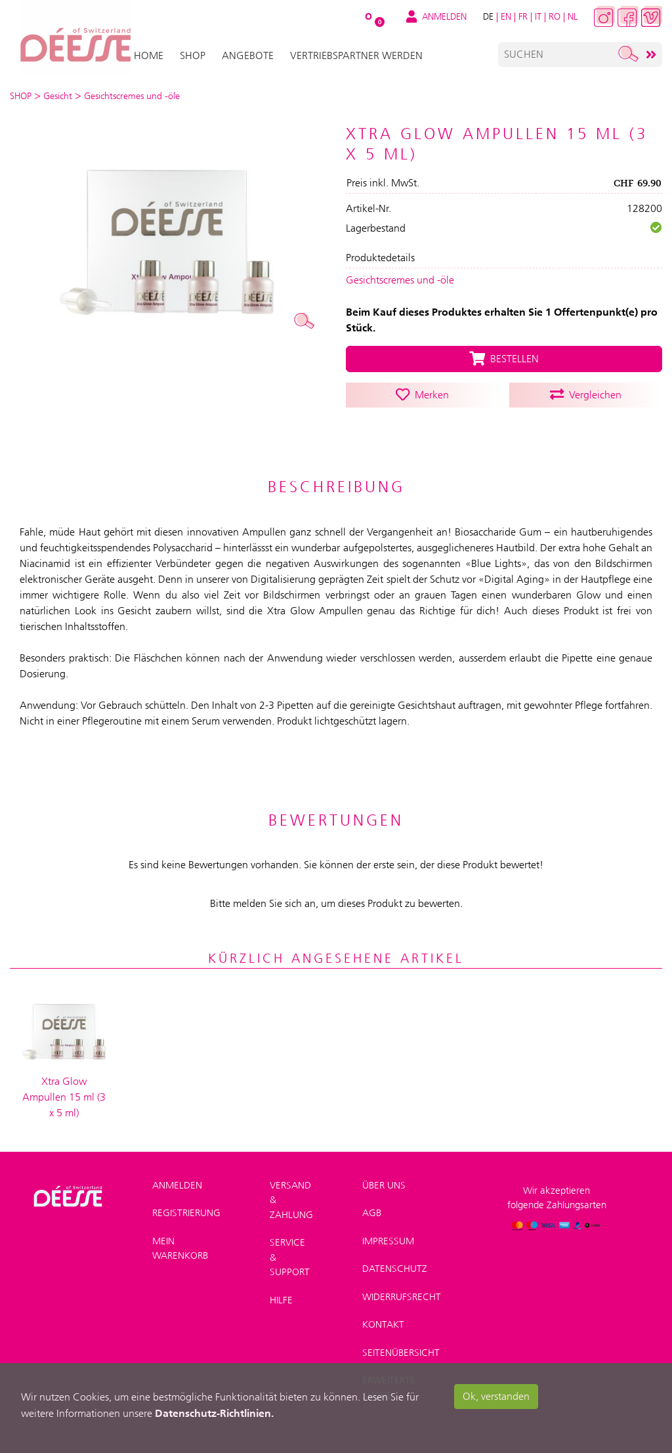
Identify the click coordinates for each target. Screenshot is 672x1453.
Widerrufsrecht (401, 1291)
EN (506, 16)
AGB (371, 1207)
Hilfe (281, 1294)
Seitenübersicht (401, 1347)
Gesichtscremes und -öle (400, 280)
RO (554, 16)
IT (538, 16)
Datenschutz (394, 1263)
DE (488, 16)
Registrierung (186, 1207)
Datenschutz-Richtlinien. (214, 1413)
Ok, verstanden (496, 1396)
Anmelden (177, 1179)
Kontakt (383, 1319)
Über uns (384, 1179)
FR (523, 16)
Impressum (388, 1235)
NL (573, 16)
